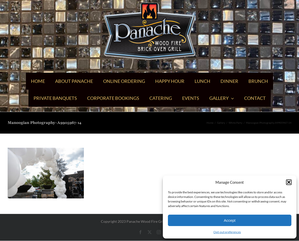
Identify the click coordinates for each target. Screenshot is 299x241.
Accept (229, 220)
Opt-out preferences (227, 232)
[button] (288, 182)
